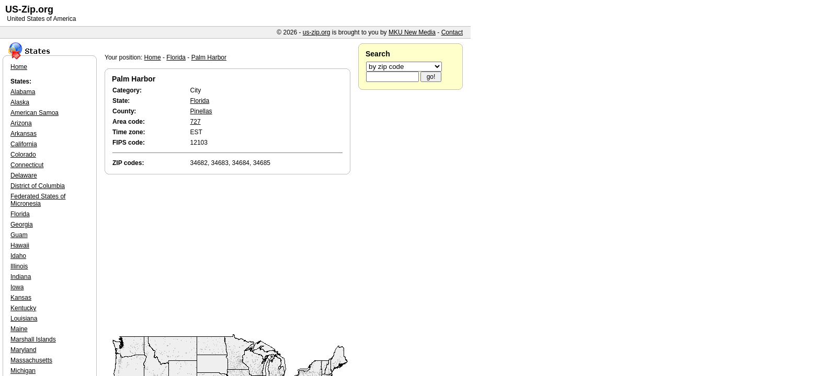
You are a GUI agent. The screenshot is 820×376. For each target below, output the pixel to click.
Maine (19, 329)
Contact (452, 32)
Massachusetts (31, 360)
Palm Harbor (208, 57)
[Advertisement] (230, 255)
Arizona (21, 123)
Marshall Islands (33, 339)
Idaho (18, 256)
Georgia (21, 224)
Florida (176, 57)
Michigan (23, 370)
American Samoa (34, 112)
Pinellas (201, 111)
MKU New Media (412, 32)
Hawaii (19, 245)
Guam (19, 235)
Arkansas (23, 133)
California (23, 144)
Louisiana (23, 318)
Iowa (17, 287)
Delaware (23, 175)
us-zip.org (317, 32)
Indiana (20, 276)
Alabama (22, 92)
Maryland (23, 350)
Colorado (23, 154)
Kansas (20, 297)
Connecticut (26, 165)
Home (152, 57)
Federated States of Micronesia (37, 200)
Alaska (19, 102)
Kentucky (23, 308)
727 (195, 121)
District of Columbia (37, 186)
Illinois (19, 266)
